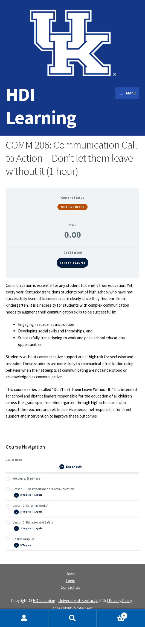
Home (70, 573)
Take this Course (72, 263)
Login (70, 580)
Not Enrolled (72, 207)
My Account (24, 618)
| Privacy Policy (119, 600)
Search (72, 618)
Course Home (14, 459)
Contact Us (70, 587)
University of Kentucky (78, 600)
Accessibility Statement (72, 608)
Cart (112, 614)
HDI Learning (41, 105)
